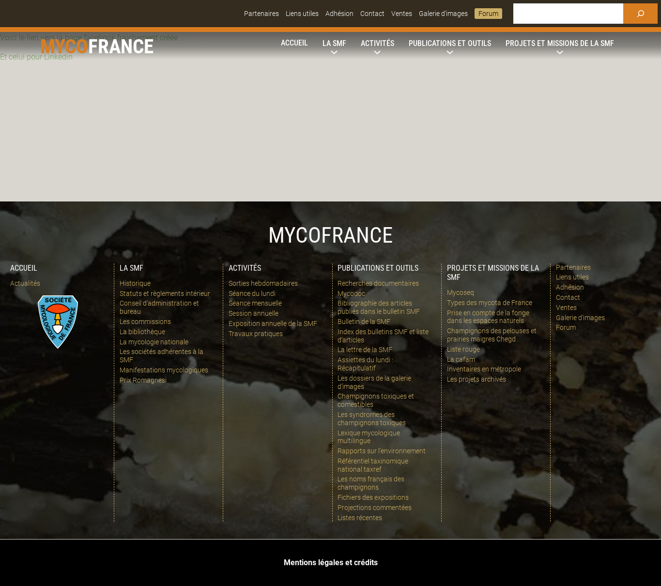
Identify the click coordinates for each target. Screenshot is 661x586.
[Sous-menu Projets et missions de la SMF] (560, 43)
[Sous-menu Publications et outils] (450, 43)
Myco (64, 46)
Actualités (25, 283)
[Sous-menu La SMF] (334, 43)
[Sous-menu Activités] (377, 43)
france (121, 46)
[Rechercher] (640, 13)
